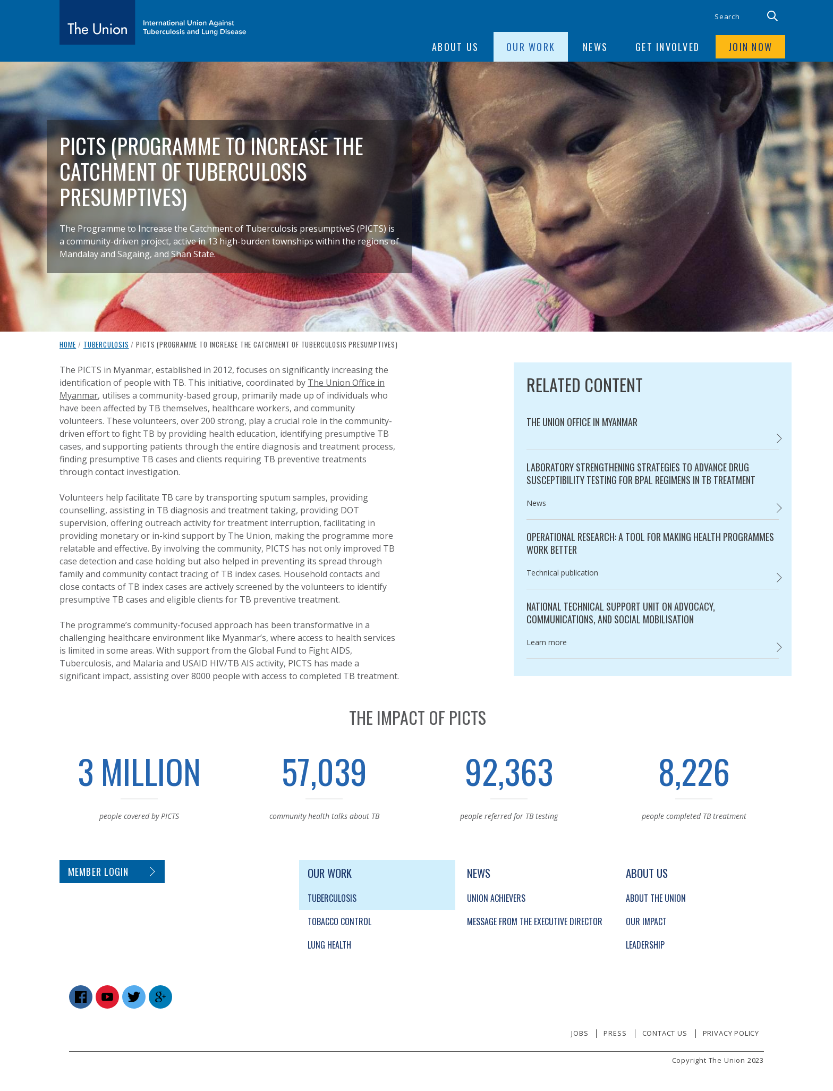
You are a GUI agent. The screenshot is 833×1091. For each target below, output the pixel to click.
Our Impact (646, 921)
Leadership (645, 944)
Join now (750, 47)
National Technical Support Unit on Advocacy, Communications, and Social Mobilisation (620, 612)
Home (68, 344)
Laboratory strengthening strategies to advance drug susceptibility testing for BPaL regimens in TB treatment (640, 473)
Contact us (664, 1033)
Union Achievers (496, 898)
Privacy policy (731, 1033)
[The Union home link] (153, 22)
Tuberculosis (106, 344)
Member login (98, 871)
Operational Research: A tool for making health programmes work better (650, 543)
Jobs (579, 1033)
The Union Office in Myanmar (582, 422)
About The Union (656, 898)
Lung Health (329, 944)
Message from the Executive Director (534, 921)
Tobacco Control (339, 921)
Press (615, 1033)
